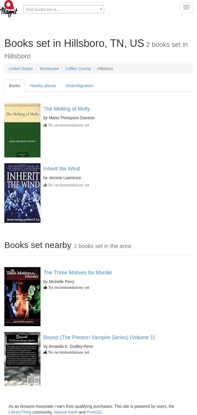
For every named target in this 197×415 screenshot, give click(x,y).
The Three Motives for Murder (77, 273)
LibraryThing (20, 412)
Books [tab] (14, 85)
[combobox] (63, 9)
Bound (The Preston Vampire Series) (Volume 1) (99, 337)
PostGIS (94, 412)
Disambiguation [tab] (80, 85)
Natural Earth (66, 412)
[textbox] (63, 9)
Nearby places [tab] (43, 85)
